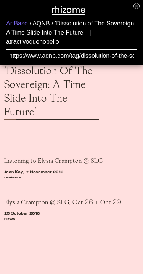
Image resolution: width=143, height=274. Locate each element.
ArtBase (17, 23)
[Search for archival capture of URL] (71, 55)
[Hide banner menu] (136, 6)
